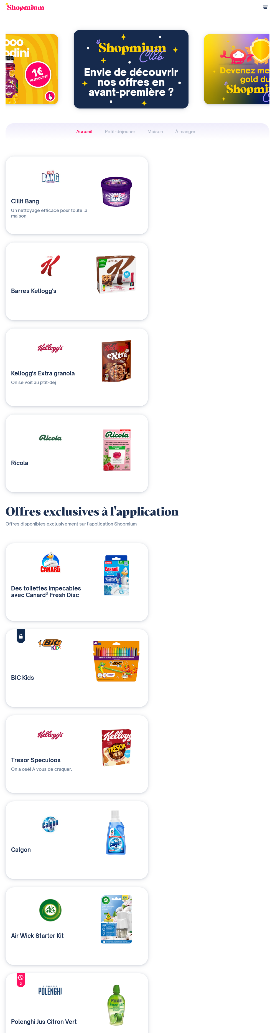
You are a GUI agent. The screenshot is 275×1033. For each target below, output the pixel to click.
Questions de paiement (25, 980)
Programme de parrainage (27, 989)
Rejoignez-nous (172, 998)
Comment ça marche (23, 971)
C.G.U (232, 1016)
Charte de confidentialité (200, 1016)
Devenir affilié (170, 980)
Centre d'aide (17, 998)
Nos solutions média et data (104, 971)
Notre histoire (170, 971)
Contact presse (172, 989)
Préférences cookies (252, 1025)
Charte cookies (256, 1016)
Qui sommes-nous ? (98, 980)
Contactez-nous (95, 989)
